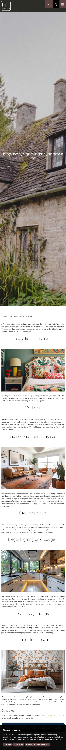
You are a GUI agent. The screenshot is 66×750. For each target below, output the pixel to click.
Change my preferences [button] (37, 744)
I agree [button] (8, 744)
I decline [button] (19, 744)
